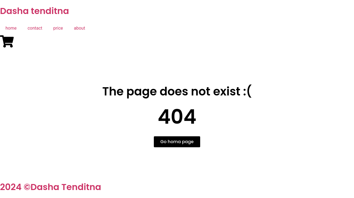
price (58, 28)
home (10, 28)
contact (34, 28)
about (79, 28)
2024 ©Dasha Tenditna (50, 187)
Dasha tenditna (34, 11)
